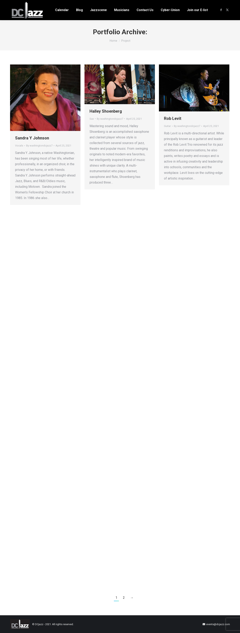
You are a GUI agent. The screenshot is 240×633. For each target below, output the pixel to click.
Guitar (167, 126)
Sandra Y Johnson (32, 138)
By (39, 145)
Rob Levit (172, 118)
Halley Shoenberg (106, 111)
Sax (92, 118)
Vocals (19, 145)
